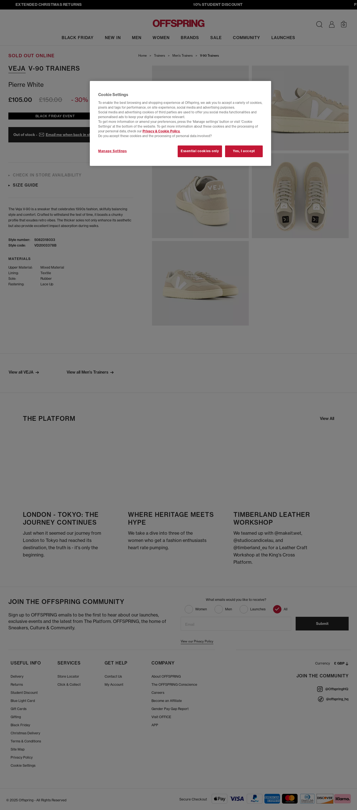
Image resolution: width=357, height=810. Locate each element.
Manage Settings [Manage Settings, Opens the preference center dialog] (112, 151)
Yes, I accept (244, 151)
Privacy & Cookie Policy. (161, 131)
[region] (180, 123)
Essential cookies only (200, 151)
